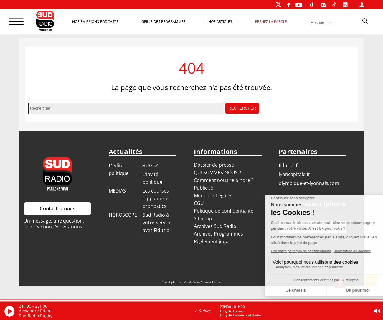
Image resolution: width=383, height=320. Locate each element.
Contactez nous (57, 208)
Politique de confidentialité (223, 211)
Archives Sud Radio (215, 226)
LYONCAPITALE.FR (294, 174)
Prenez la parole (271, 21)
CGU (199, 203)
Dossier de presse (214, 165)
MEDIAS (117, 191)
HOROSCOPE (123, 215)
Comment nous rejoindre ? (224, 180)
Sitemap (203, 218)
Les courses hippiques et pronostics (156, 198)
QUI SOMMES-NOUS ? (217, 172)
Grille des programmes (163, 21)
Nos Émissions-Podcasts (95, 21)
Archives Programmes (218, 234)
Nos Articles (220, 21)
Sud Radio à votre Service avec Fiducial (157, 222)
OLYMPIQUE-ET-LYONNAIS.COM (309, 183)
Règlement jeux (211, 241)
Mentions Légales (213, 195)
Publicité (203, 188)
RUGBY (150, 165)
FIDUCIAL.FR (289, 165)
